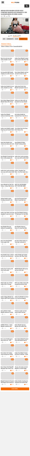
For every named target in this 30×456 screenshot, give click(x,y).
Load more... (15, 388)
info (4, 39)
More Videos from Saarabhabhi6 (11, 46)
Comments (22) (23, 39)
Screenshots (10, 39)
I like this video (9, 36)
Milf (15, 2)
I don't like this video (11, 36)
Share (16, 39)
